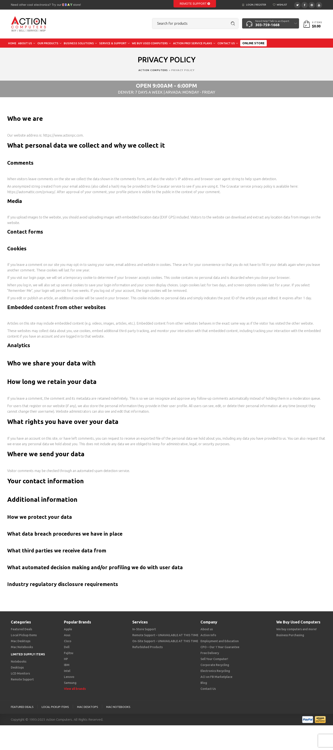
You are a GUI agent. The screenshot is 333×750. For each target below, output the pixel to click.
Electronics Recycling (215, 671)
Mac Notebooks (22, 647)
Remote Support (195, 3)
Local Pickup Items (24, 635)
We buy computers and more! (296, 629)
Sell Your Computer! (214, 659)
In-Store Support (144, 629)
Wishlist (282, 4)
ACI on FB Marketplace (216, 677)
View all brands (75, 688)
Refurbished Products (147, 647)
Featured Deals (21, 629)
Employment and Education (219, 641)
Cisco (67, 641)
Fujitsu (68, 653)
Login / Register (256, 4)
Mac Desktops (20, 641)
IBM (66, 665)
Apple (68, 629)
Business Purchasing (290, 635)
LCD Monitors (20, 673)
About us (206, 629)
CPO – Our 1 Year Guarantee (219, 647)
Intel (67, 671)
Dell (66, 647)
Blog (203, 682)
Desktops (17, 667)
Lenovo (69, 677)
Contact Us (208, 688)
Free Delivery (209, 653)
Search (233, 23)
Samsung (70, 682)
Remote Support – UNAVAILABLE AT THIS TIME (165, 635)
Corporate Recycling (214, 665)
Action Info (208, 635)
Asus (67, 635)
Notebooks (18, 661)
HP (66, 659)
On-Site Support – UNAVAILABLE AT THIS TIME (165, 641)
